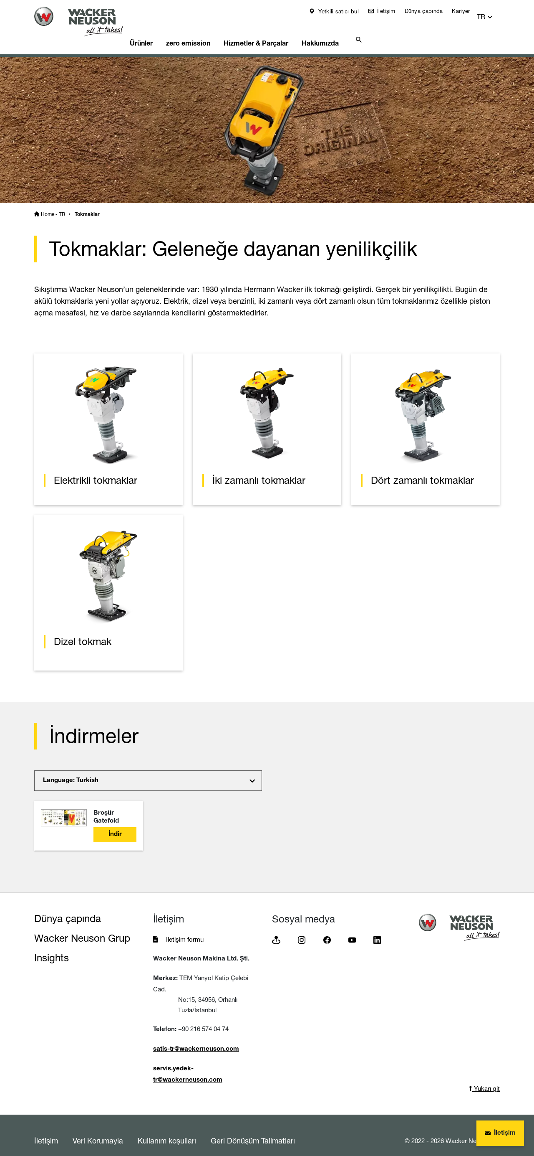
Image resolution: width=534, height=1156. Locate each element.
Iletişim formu (185, 929)
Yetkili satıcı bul (343, 11)
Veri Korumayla (98, 1130)
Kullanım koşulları (167, 1130)
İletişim (391, 11)
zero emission (209, 31)
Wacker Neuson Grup (82, 928)
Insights (51, 947)
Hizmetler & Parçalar (281, 31)
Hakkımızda (349, 31)
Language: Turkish (70, 770)
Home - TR (53, 204)
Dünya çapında (429, 11)
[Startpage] (85, 21)
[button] (492, 13)
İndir (115, 824)
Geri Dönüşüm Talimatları (253, 1130)
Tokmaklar (87, 204)
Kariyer (467, 11)
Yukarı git (484, 1078)
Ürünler (157, 31)
